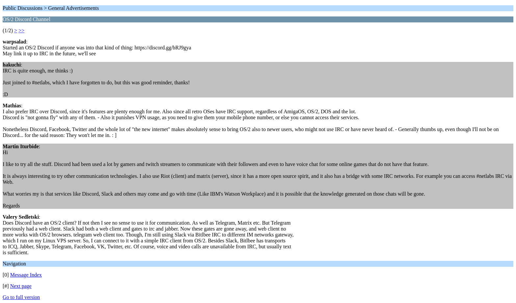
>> (21, 30)
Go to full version (21, 297)
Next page (21, 286)
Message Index (26, 275)
